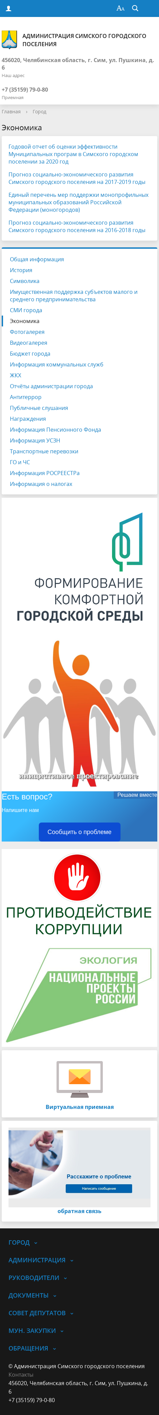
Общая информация (37, 259)
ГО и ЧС (20, 462)
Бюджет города (30, 353)
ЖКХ (15, 375)
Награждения (28, 418)
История (21, 270)
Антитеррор (26, 397)
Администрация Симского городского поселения (74, 40)
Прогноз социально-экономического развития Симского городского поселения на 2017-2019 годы (77, 178)
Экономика (24, 321)
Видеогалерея (28, 342)
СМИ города (26, 310)
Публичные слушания (39, 408)
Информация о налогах (41, 484)
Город (39, 111)
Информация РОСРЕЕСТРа (45, 473)
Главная (11, 111)
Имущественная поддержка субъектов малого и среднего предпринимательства (74, 295)
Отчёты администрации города (51, 386)
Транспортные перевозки (44, 451)
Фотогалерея (27, 332)
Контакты (21, 1374)
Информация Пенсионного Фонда (55, 429)
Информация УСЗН (35, 440)
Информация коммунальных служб (57, 364)
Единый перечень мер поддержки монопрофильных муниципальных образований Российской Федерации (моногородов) (78, 202)
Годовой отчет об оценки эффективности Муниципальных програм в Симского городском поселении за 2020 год (73, 154)
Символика (24, 281)
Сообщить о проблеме (80, 832)
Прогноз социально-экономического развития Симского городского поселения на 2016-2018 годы (77, 226)
